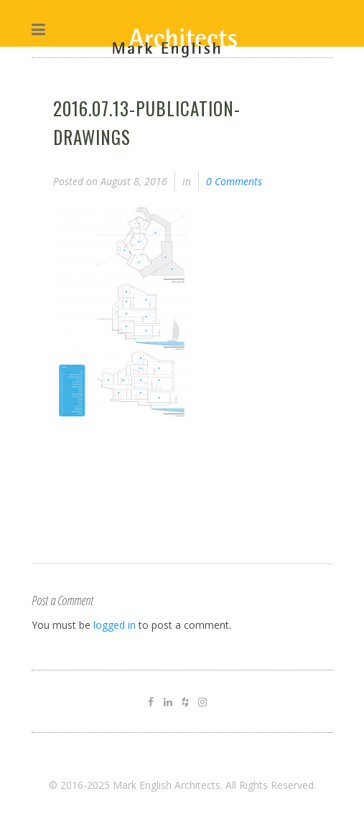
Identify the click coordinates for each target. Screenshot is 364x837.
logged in (114, 625)
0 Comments (234, 181)
